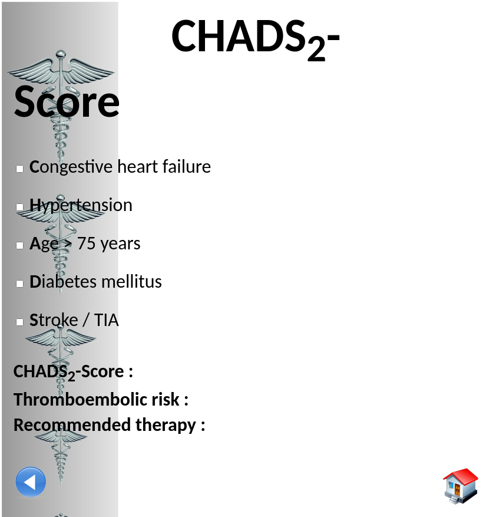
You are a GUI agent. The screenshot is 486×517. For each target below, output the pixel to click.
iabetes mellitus (93, 281)
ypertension (79, 204)
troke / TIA (72, 319)
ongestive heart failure (118, 166)
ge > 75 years (83, 243)
